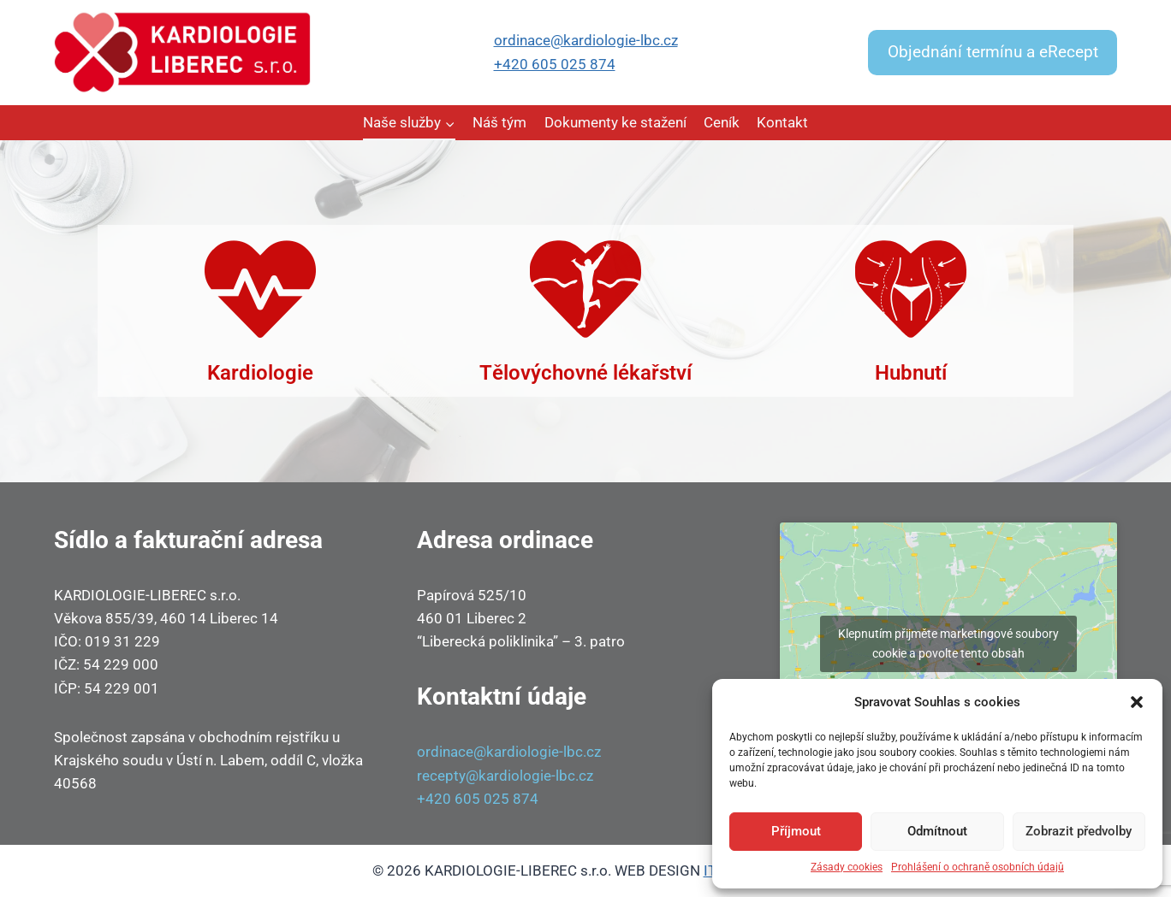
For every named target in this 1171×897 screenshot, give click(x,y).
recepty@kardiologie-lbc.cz (505, 775)
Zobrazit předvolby (1078, 831)
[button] (1136, 702)
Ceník (722, 122)
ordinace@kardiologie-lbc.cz (586, 40)
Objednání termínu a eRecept (993, 52)
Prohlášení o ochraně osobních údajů (977, 867)
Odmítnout (937, 831)
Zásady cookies (847, 867)
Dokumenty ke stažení (615, 122)
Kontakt (782, 122)
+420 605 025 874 (554, 64)
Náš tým (499, 122)
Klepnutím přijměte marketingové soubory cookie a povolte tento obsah (948, 643)
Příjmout (796, 831)
